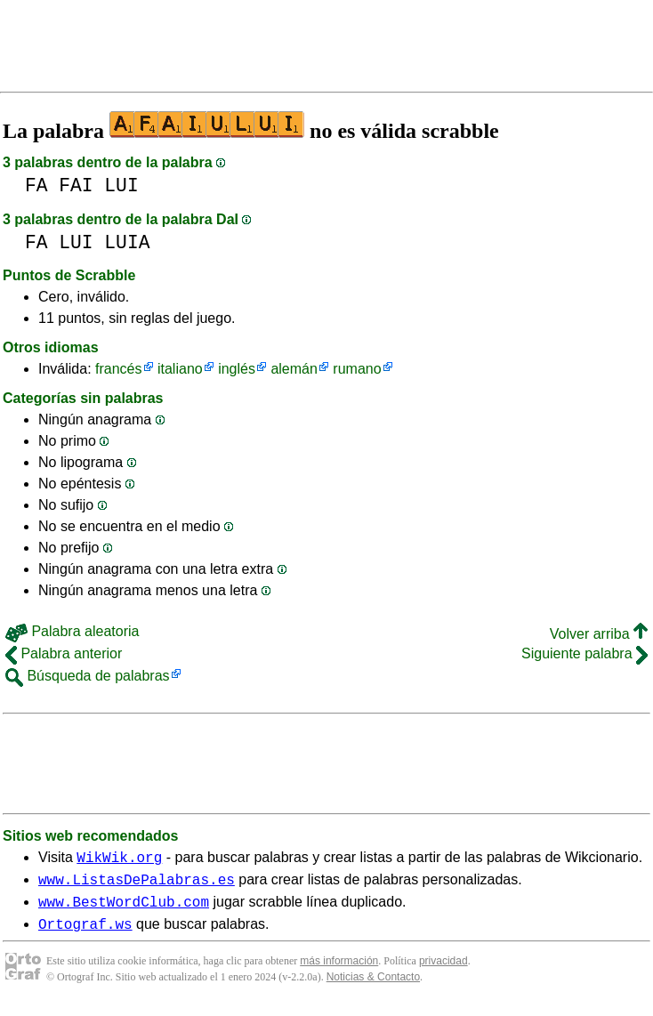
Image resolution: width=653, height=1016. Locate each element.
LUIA (126, 242)
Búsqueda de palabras (87, 675)
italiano (180, 368)
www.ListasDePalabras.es (136, 884)
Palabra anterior (63, 653)
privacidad (443, 971)
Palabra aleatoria (72, 631)
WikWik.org (119, 859)
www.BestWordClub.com (123, 909)
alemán (293, 368)
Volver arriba (599, 633)
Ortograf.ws (85, 934)
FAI (76, 185)
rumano (357, 368)
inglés (236, 368)
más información (339, 971)
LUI (121, 185)
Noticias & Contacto (373, 987)
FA (36, 185)
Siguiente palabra (584, 653)
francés (118, 368)
